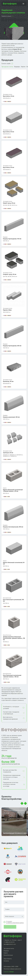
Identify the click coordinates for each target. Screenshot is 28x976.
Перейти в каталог (7, 16)
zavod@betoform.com (10, 944)
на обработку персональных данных (15, 922)
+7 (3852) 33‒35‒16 (9, 942)
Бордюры (17, 66)
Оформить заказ (10, 926)
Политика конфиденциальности (12, 968)
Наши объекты (8, 958)
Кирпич (23, 66)
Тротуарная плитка (7, 66)
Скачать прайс (7, 63)
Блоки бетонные (8, 955)
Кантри (12, 971)
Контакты (6, 961)
